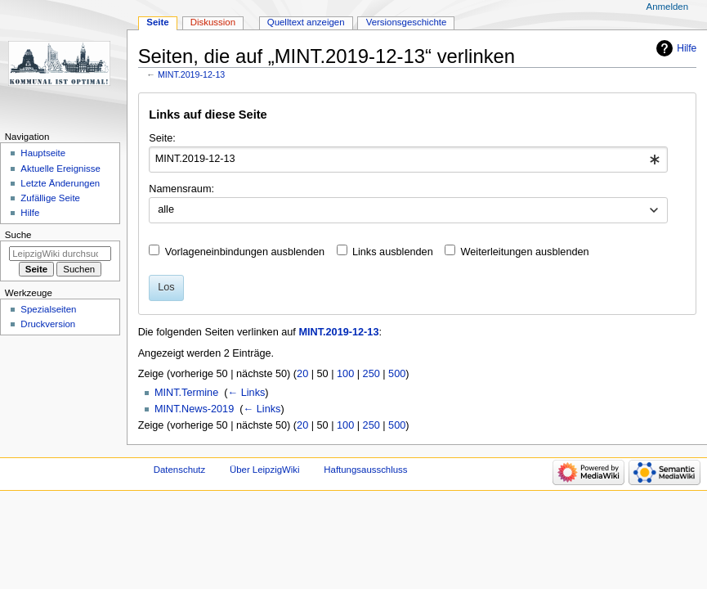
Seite (157, 22)
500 (396, 374)
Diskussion (212, 22)
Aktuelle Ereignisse (60, 168)
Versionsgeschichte (406, 22)
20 (302, 374)
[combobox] (408, 159)
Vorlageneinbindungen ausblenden (244, 252)
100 (345, 374)
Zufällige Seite (50, 198)
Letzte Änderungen (60, 183)
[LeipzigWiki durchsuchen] (60, 253)
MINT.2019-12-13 (191, 74)
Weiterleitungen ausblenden (525, 252)
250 (371, 374)
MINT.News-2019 (194, 409)
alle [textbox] (166, 209)
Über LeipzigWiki (265, 469)
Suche (18, 235)
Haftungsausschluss (365, 469)
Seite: (162, 138)
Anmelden (668, 6)
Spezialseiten (48, 309)
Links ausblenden (392, 252)
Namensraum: (181, 189)
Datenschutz (180, 469)
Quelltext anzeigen (306, 22)
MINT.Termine (186, 392)
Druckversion (47, 324)
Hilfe (686, 48)
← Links (246, 392)
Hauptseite (42, 153)
